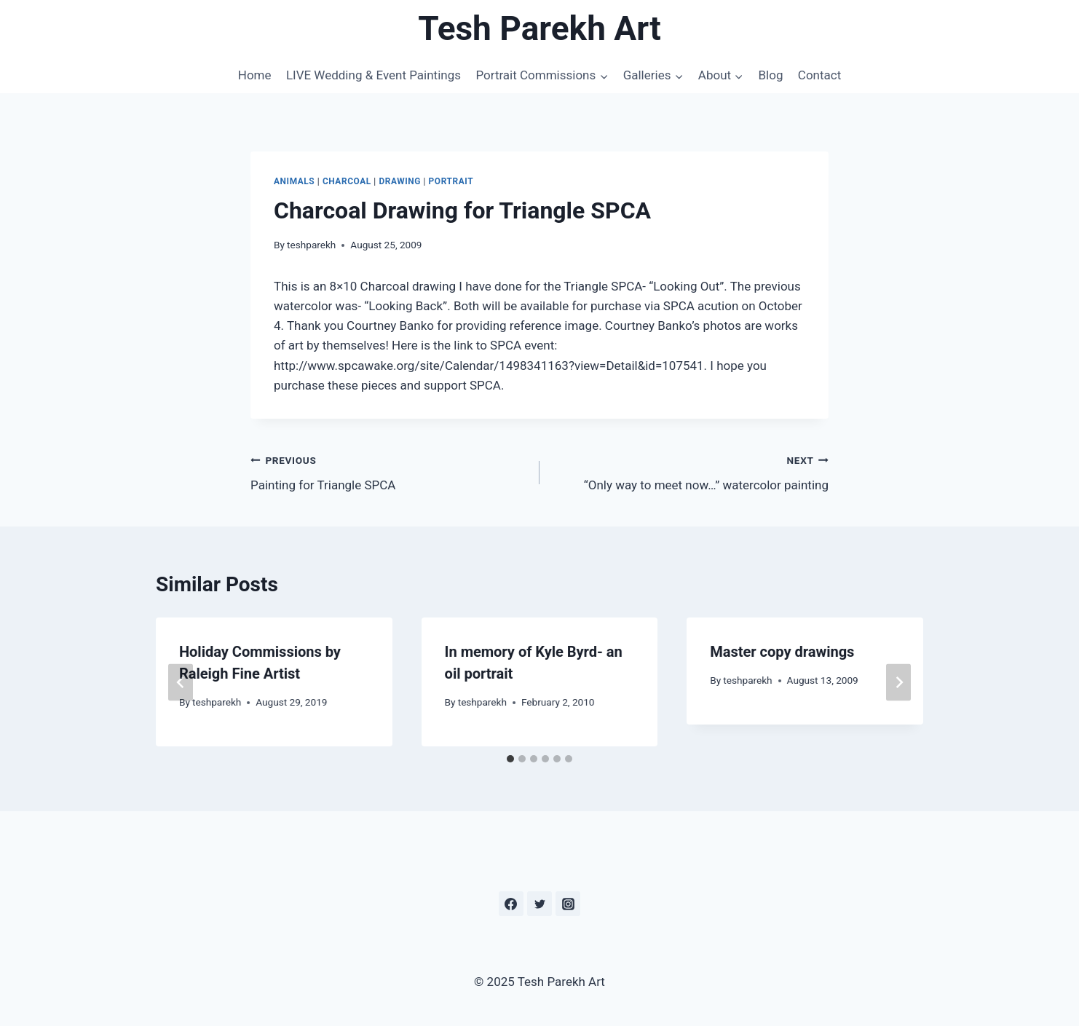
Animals (294, 181)
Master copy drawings (782, 651)
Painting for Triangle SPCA (388, 471)
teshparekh (311, 244)
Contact (819, 75)
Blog (770, 75)
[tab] (510, 758)
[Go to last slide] (180, 682)
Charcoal (347, 181)
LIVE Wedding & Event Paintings (373, 75)
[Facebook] (511, 903)
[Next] (898, 682)
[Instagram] (568, 903)
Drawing (400, 181)
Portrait (451, 181)
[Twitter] (539, 903)
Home (255, 75)
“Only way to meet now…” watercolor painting (690, 471)
